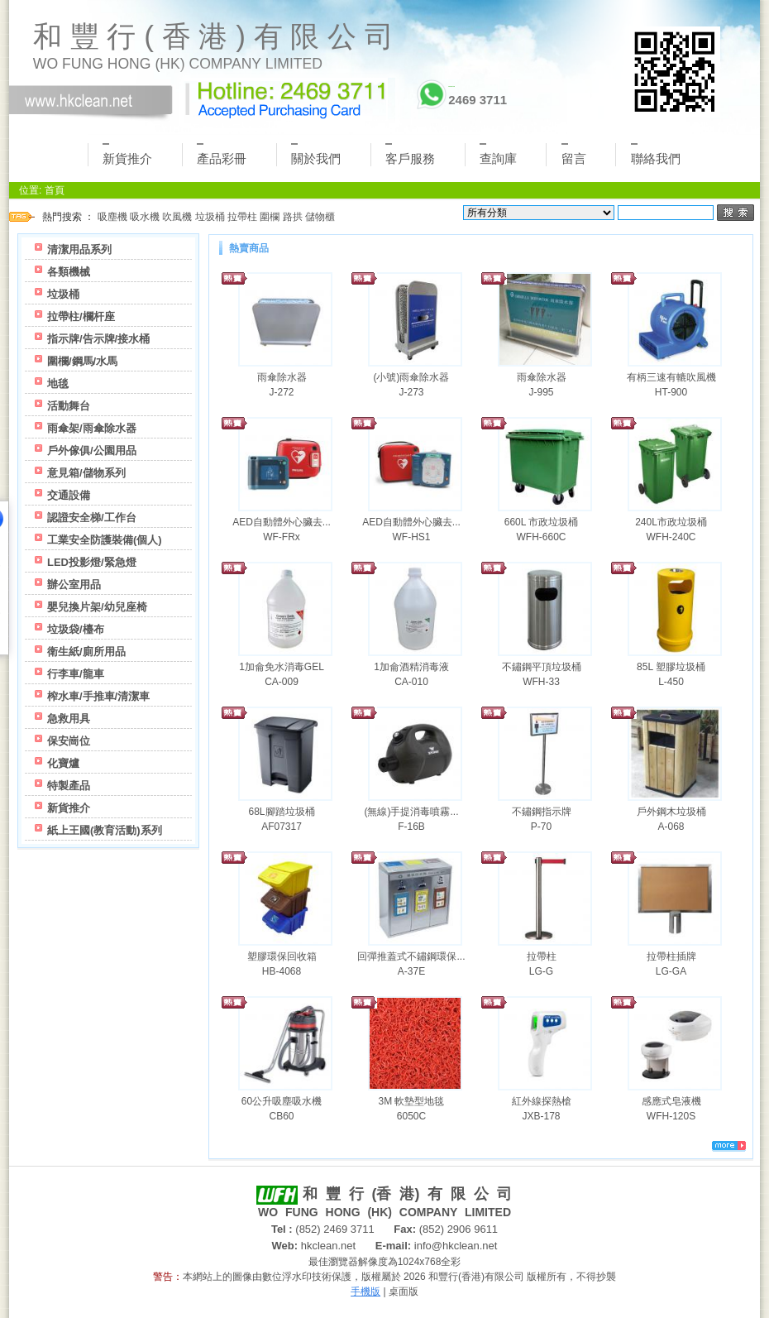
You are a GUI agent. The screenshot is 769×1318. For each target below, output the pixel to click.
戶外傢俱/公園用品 (91, 450)
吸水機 (145, 217)
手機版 (365, 1291)
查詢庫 (498, 154)
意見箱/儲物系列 (86, 473)
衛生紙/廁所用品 (86, 651)
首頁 (54, 190)
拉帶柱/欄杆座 (81, 316)
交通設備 (68, 495)
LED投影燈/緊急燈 (91, 562)
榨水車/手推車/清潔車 (98, 696)
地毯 (58, 383)
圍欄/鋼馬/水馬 (82, 361)
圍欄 (269, 217)
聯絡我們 (656, 154)
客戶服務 (410, 154)
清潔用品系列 (79, 249)
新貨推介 (127, 154)
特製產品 (68, 785)
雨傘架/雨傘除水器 (91, 428)
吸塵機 (112, 217)
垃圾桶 (210, 217)
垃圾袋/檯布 (75, 629)
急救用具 (68, 718)
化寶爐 (63, 763)
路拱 (293, 217)
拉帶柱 (242, 217)
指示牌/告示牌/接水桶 (98, 339)
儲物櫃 (320, 217)
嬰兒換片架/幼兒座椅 (97, 607)
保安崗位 (68, 741)
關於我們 (316, 154)
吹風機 (177, 217)
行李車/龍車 (75, 674)
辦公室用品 (74, 584)
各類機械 (68, 272)
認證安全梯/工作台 (91, 517)
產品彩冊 (221, 154)
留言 (573, 154)
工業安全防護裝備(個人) (104, 540)
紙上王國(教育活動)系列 (104, 830)
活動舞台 (68, 406)
